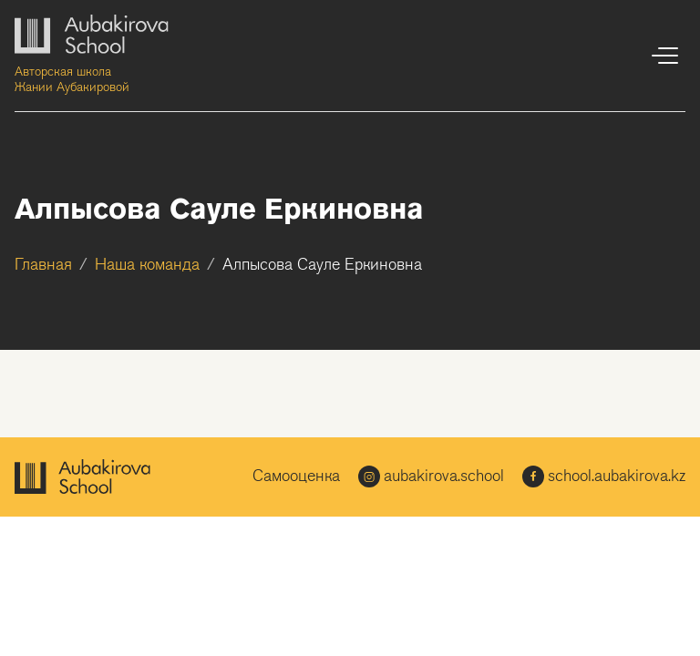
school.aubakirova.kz (603, 476)
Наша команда (147, 265)
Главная (43, 265)
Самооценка (296, 477)
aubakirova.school (431, 476)
